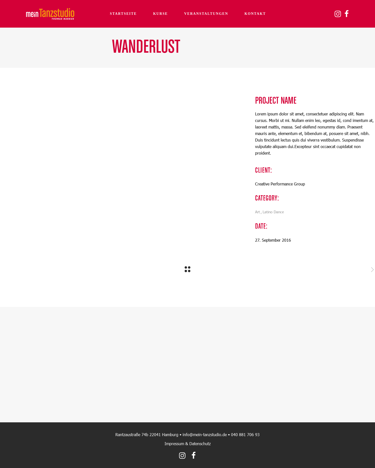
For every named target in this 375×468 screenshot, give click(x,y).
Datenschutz (200, 443)
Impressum (174, 443)
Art (257, 212)
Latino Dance (273, 212)
